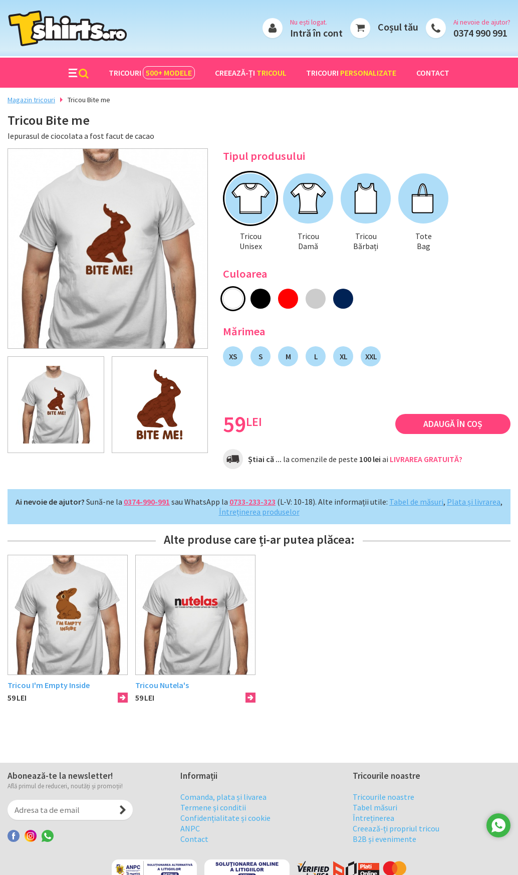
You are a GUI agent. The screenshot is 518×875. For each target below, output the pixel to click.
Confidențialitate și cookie (225, 833)
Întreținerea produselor (259, 512)
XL (343, 356)
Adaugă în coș (452, 423)
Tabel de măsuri (416, 502)
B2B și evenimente (384, 854)
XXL (371, 356)
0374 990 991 (480, 33)
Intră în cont (316, 33)
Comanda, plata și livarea (223, 812)
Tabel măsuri (375, 822)
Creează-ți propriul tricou (396, 843)
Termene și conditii (213, 822)
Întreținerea (373, 833)
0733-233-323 (252, 502)
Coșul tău (398, 27)
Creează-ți (251, 73)
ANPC (190, 843)
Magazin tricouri (31, 99)
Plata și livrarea (473, 502)
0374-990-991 (147, 502)
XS (233, 356)
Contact (432, 73)
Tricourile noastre (383, 812)
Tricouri (152, 72)
